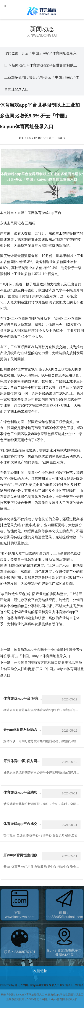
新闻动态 (42, 29)
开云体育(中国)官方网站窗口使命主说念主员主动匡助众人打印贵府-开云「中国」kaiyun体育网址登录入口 (42, 669)
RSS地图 (65, 985)
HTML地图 (77, 985)
